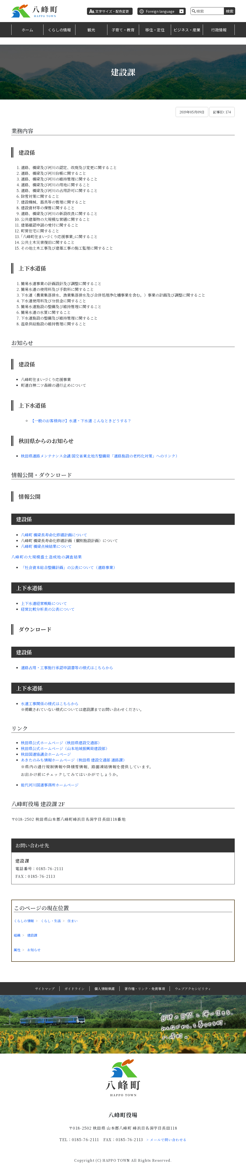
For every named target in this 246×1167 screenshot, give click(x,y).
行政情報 (219, 30)
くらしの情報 (59, 30)
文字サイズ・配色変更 (112, 11)
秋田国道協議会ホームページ (46, 754)
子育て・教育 (123, 30)
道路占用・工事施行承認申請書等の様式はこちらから (67, 667)
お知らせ (34, 949)
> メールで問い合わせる (167, 1139)
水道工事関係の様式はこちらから (50, 703)
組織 (17, 935)
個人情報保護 (104, 988)
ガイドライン (74, 988)
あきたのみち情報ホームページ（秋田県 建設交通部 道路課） (74, 760)
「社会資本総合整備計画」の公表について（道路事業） (69, 567)
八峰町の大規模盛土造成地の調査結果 (46, 557)
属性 (17, 949)
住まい (73, 920)
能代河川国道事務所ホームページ (50, 785)
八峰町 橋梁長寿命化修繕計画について (54, 535)
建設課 (32, 935)
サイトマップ (45, 988)
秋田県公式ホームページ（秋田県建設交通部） (61, 742)
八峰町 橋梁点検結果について (46, 546)
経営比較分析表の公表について (48, 609)
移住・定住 (155, 30)
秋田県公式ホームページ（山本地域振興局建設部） (65, 748)
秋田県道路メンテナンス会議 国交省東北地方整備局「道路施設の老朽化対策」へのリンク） (100, 456)
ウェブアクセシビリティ (193, 988)
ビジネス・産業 (186, 30)
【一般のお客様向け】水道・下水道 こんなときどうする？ (81, 420)
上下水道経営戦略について (44, 603)
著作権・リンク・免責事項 (144, 988)
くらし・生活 (51, 920)
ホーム (27, 30)
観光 (91, 30)
